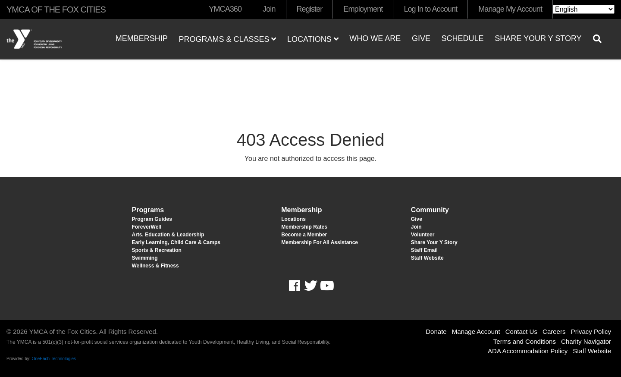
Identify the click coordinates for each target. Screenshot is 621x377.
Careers (554, 331)
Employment (363, 9)
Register (310, 9)
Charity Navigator (586, 341)
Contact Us (521, 331)
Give (421, 38)
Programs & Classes (227, 39)
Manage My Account (510, 9)
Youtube (326, 286)
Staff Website (592, 351)
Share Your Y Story (538, 38)
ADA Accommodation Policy (528, 351)
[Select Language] (584, 9)
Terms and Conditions (524, 341)
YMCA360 (225, 9)
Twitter (310, 286)
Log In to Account (430, 9)
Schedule (463, 38)
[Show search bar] (601, 39)
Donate (436, 331)
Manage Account (476, 331)
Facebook (300, 286)
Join (269, 9)
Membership (142, 38)
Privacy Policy (591, 331)
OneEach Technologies (53, 358)
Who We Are (375, 38)
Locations (313, 39)
